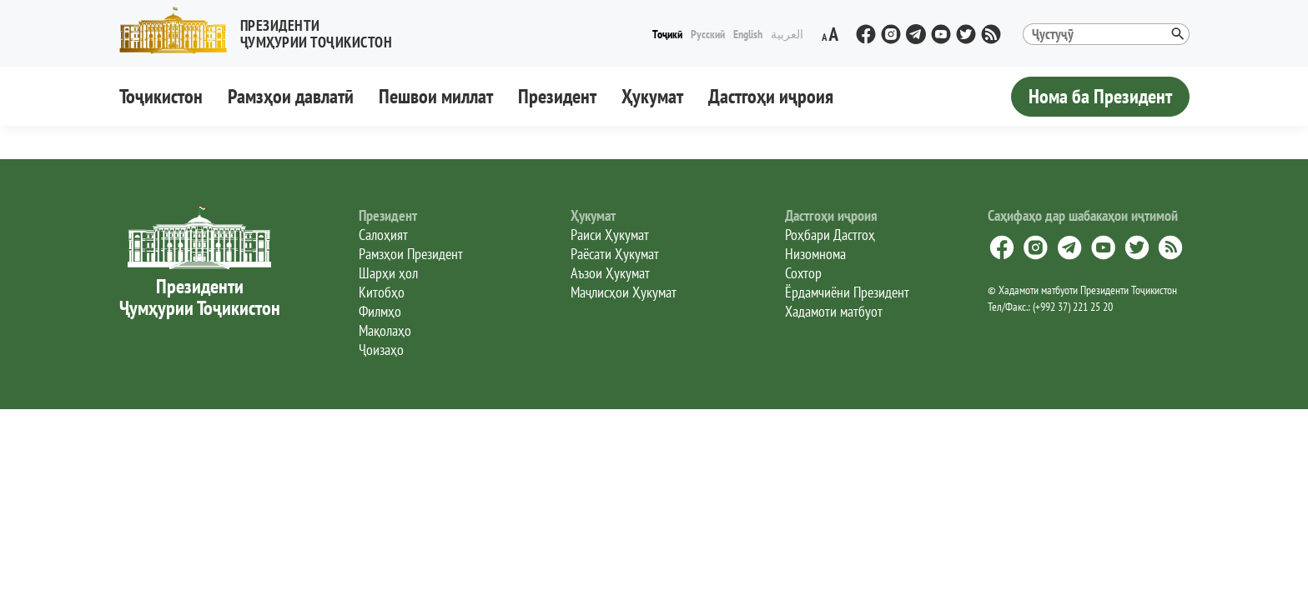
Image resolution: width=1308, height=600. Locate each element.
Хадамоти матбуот (834, 311)
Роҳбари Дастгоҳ (830, 234)
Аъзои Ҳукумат (610, 272)
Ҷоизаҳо (381, 349)
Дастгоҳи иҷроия (770, 96)
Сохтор (803, 272)
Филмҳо (380, 311)
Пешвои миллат (436, 96)
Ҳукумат (652, 96)
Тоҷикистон (161, 96)
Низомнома (815, 253)
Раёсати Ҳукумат (615, 253)
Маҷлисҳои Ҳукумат (624, 292)
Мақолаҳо (385, 330)
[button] (262, 30)
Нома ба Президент (1100, 96)
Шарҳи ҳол (388, 272)
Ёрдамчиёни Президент (847, 292)
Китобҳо (382, 292)
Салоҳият (383, 234)
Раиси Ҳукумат (610, 234)
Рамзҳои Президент (411, 253)
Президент (557, 96)
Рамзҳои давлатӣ (291, 96)
